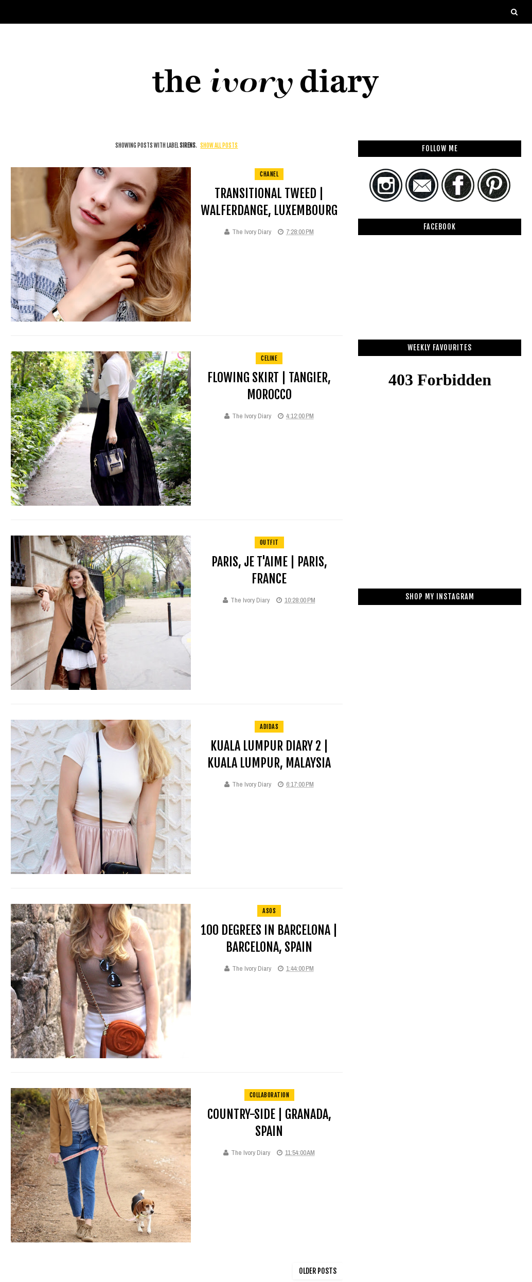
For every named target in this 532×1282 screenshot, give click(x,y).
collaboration (270, 1095)
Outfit (269, 542)
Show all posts (219, 145)
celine (269, 358)
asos (269, 911)
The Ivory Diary (251, 231)
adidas (269, 727)
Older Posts (317, 1271)
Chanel (269, 174)
